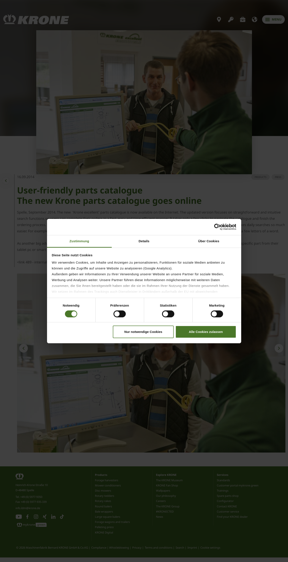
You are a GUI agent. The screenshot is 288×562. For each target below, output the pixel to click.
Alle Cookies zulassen (206, 332)
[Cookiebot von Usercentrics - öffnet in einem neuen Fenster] (217, 227)
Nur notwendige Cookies (143, 332)
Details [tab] (144, 241)
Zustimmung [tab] (79, 241)
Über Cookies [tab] (208, 241)
